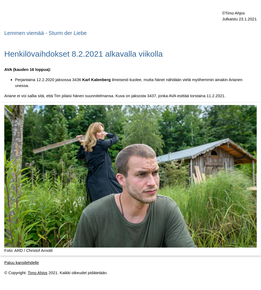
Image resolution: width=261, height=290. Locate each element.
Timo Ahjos (37, 272)
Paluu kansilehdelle (21, 262)
